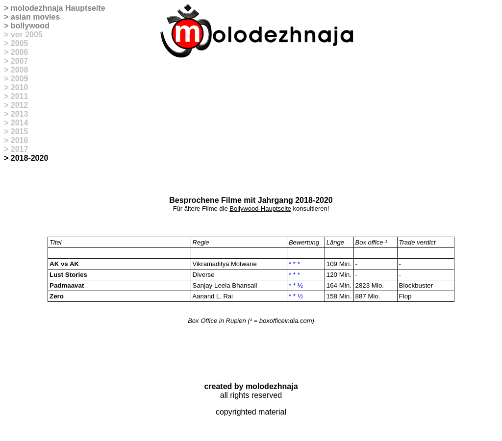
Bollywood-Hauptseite (260, 208)
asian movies (35, 17)
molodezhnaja (37, 8)
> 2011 (16, 96)
